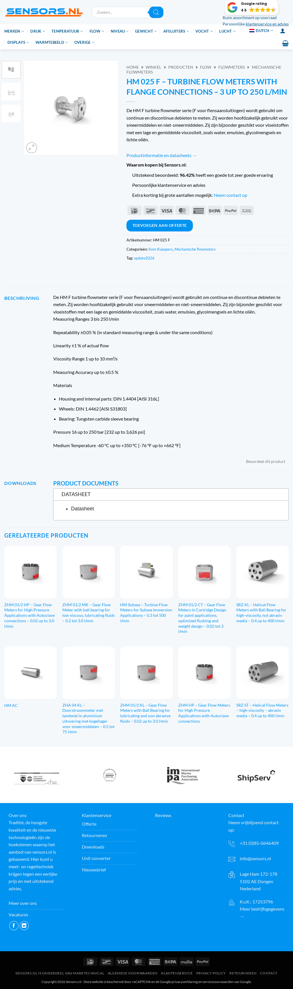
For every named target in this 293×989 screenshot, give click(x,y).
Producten (180, 67)
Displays (18, 42)
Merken (14, 31)
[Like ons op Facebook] (14, 925)
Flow (97, 31)
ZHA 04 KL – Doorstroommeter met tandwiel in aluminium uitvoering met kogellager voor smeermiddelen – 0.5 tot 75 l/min (88, 718)
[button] (251, 7)
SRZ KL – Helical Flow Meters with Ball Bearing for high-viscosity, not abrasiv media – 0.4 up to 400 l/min (261, 612)
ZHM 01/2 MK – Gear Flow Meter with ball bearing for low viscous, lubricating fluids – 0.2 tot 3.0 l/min (88, 612)
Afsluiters (176, 31)
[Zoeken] (156, 12)
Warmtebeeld (51, 42)
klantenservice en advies (267, 24)
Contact (268, 973)
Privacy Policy (211, 973)
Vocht (204, 31)
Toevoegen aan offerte (159, 225)
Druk (37, 31)
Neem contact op (230, 195)
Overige (84, 42)
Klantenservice (177, 973)
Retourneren (243, 973)
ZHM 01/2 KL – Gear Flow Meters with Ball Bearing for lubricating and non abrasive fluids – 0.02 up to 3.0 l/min (145, 713)
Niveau (120, 31)
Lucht (227, 31)
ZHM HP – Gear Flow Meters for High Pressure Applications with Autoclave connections (204, 713)
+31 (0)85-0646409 (259, 843)
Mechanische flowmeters (195, 249)
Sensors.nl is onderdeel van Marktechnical (59, 973)
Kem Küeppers (161, 249)
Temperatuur (67, 31)
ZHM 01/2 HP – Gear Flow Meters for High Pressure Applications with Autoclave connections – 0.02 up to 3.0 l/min (29, 615)
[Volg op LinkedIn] (24, 925)
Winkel (153, 67)
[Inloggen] (283, 30)
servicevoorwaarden (218, 982)
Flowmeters (231, 67)
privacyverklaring (184, 982)
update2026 (144, 258)
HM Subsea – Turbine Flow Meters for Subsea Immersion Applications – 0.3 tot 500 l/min (146, 612)
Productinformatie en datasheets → (161, 155)
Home (132, 67)
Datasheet (82, 509)
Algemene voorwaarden (133, 973)
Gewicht (146, 31)
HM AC (11, 705)
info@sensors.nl (255, 858)
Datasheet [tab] (74, 494)
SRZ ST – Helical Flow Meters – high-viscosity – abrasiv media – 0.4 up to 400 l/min (262, 710)
